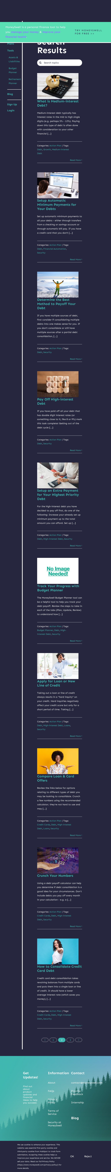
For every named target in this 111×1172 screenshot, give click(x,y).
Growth (47, 149)
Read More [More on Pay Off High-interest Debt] (75, 450)
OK (72, 1156)
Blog (10, 94)
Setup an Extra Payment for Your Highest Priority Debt (58, 494)
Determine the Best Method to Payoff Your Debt (56, 304)
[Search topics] (59, 62)
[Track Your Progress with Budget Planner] (57, 571)
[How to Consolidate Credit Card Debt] (57, 952)
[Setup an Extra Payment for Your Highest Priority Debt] (57, 476)
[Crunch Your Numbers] (57, 860)
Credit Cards (43, 824)
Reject (88, 1156)
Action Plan (55, 145)
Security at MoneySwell (55, 1124)
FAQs (51, 1091)
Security (41, 252)
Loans (67, 725)
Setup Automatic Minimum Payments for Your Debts (56, 204)
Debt (39, 149)
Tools (10, 50)
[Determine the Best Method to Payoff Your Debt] (57, 285)
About (51, 1082)
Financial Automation (54, 249)
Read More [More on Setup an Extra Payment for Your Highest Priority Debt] (75, 545)
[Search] (40, 62)
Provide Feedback (77, 1092)
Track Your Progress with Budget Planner (58, 588)
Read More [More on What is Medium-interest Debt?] (75, 160)
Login (10, 110)
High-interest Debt (53, 539)
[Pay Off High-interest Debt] (57, 384)
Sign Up (12, 104)
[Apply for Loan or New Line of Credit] (57, 666)
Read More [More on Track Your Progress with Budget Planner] (75, 641)
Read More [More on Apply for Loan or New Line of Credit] (75, 736)
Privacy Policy (52, 1101)
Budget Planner (45, 630)
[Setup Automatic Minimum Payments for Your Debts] (57, 185)
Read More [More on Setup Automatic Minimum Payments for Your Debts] (75, 259)
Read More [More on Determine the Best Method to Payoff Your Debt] (75, 359)
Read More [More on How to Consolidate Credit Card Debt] (75, 1025)
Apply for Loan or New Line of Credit (56, 683)
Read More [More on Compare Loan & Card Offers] (75, 835)
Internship (77, 1102)
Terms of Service (53, 1112)
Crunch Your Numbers (55, 875)
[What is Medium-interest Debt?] (57, 86)
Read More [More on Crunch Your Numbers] (75, 926)
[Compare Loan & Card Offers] (57, 761)
